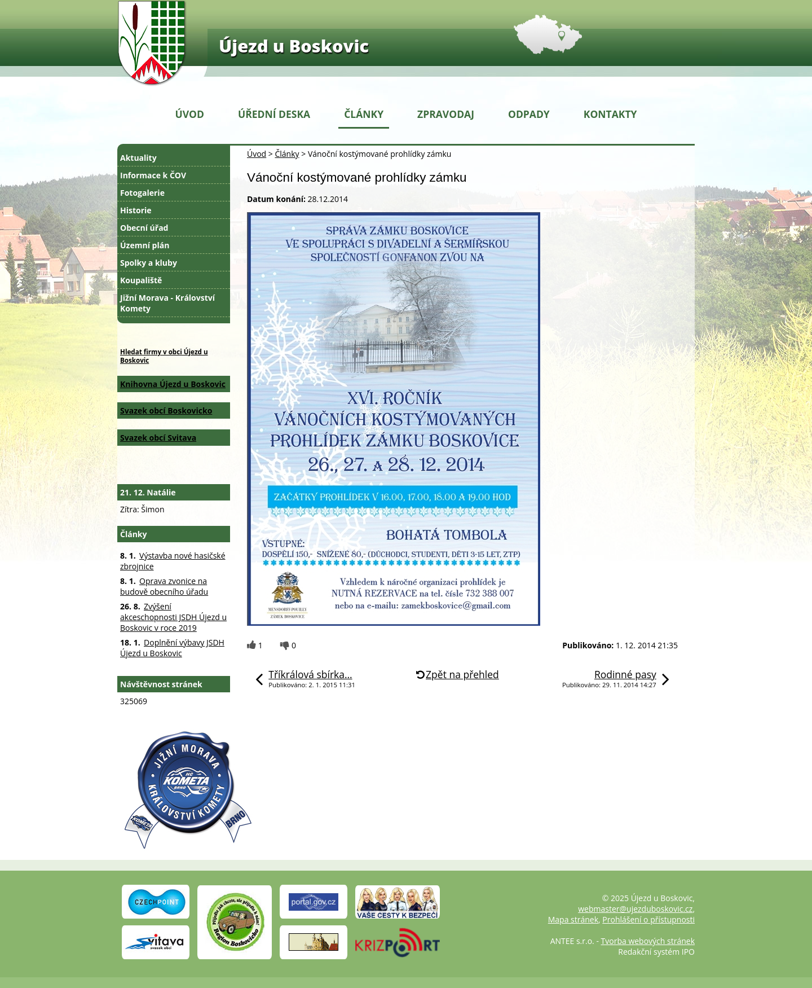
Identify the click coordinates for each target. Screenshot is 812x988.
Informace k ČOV (153, 175)
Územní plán (144, 245)
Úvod (189, 114)
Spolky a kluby (148, 262)
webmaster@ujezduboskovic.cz (635, 908)
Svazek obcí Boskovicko (166, 410)
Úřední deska (274, 114)
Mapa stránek (573, 919)
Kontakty (610, 114)
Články (363, 114)
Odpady (529, 114)
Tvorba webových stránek (648, 941)
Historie (136, 210)
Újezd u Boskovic (294, 46)
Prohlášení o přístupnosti (648, 919)
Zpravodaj (445, 114)
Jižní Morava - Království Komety (167, 303)
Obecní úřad (144, 227)
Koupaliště (141, 280)
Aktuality (138, 157)
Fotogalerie (142, 192)
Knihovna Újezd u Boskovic (173, 384)
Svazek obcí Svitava (158, 437)
